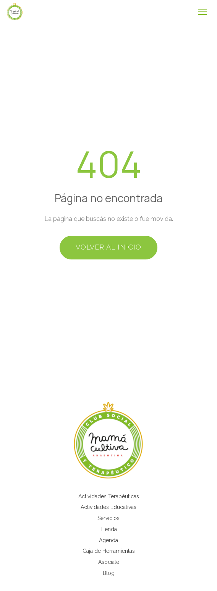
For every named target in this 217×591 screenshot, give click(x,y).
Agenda (108, 540)
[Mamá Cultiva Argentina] (108, 440)
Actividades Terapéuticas (108, 496)
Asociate (108, 562)
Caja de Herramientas (109, 551)
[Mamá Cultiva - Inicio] (14, 11)
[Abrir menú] (202, 11)
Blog (109, 573)
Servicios (108, 518)
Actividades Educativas (108, 507)
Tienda (108, 529)
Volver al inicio (108, 247)
